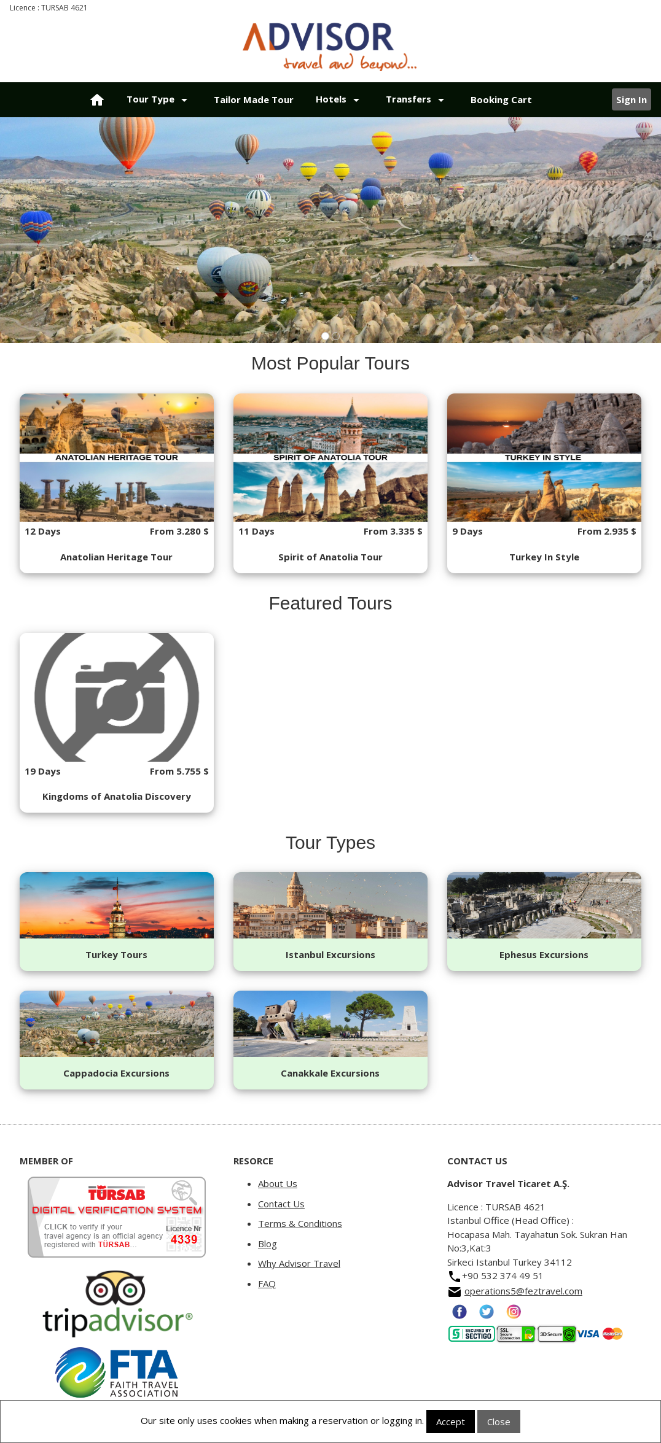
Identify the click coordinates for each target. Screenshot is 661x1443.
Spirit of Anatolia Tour (330, 557)
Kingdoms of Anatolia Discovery (116, 796)
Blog (267, 1243)
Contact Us (281, 1203)
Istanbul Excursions (330, 954)
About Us (277, 1183)
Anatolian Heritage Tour (116, 557)
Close (498, 1421)
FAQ (267, 1283)
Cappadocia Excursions (116, 1073)
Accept (450, 1421)
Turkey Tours (116, 954)
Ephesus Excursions (544, 954)
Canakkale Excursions (330, 1073)
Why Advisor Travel (299, 1263)
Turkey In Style (544, 557)
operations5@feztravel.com (523, 1291)
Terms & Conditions (300, 1223)
